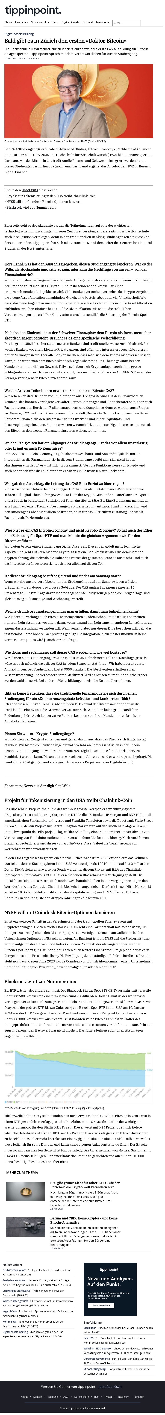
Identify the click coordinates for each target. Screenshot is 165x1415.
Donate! (87, 22)
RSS (96, 1396)
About (24, 1396)
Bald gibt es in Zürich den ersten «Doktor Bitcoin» (65, 40)
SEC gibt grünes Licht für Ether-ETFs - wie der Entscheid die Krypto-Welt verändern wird (85, 1185)
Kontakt (37, 1396)
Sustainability (40, 22)
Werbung (53, 1396)
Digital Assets (70, 22)
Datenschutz (81, 1396)
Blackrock (14, 207)
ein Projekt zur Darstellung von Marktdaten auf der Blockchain (77, 826)
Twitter (108, 1396)
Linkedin (139, 1396)
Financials (21, 22)
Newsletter (103, 22)
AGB (66, 1396)
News (8, 22)
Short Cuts (30, 190)
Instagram (123, 1396)
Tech (55, 22)
